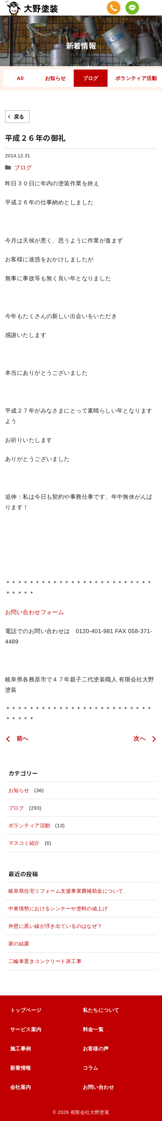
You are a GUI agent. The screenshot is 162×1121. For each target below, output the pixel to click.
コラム (90, 1068)
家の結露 (18, 943)
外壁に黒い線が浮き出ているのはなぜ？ (55, 926)
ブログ (90, 78)
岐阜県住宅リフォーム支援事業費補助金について (65, 891)
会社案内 (20, 1087)
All (20, 78)
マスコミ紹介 (24, 843)
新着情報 (20, 1068)
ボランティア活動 (29, 825)
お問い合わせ (98, 1087)
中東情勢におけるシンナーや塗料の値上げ (58, 908)
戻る (19, 117)
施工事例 (20, 1048)
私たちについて (101, 1010)
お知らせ (55, 78)
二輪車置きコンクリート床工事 (45, 961)
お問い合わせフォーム (34, 612)
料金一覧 (93, 1029)
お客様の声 (96, 1048)
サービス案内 (26, 1029)
